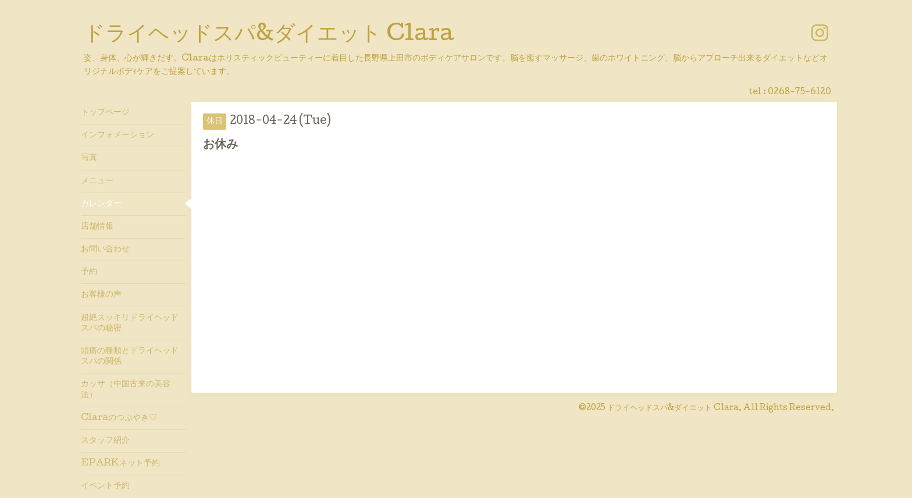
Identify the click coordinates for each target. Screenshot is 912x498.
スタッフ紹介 (105, 441)
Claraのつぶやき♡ (119, 418)
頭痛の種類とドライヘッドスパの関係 (130, 357)
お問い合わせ (105, 249)
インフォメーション (117, 135)
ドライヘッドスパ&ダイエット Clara (269, 35)
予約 (89, 272)
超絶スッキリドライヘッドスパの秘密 (130, 323)
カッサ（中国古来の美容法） (125, 390)
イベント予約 (105, 486)
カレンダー (101, 204)
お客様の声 (101, 295)
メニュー (97, 181)
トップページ (105, 113)
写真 (89, 158)
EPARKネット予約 (120, 463)
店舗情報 (97, 227)
